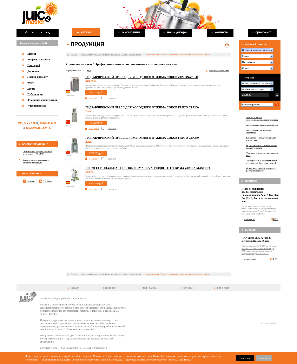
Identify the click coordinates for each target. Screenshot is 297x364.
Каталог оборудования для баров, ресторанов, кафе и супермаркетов (111, 54)
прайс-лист (223, 287)
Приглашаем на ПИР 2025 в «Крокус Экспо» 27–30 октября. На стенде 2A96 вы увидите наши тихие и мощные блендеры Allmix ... (259, 250)
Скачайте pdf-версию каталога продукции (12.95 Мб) (37, 152)
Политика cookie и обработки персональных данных (163, 359)
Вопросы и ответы (38, 59)
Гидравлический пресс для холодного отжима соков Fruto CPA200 (142, 107)
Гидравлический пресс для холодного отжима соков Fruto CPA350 (142, 137)
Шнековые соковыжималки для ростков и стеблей (261, 169)
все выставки (250, 259)
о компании (109, 287)
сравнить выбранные (219, 70)
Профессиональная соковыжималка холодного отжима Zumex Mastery (148, 168)
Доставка (33, 71)
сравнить (112, 98)
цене (89, 70)
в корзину (94, 98)
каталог (75, 287)
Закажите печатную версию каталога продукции (36, 161)
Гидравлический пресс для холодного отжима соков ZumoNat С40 (141, 77)
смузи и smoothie (269, 323)
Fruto (88, 111)
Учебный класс (36, 105)
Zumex (89, 171)
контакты (187, 287)
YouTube (47, 181)
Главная (74, 54)
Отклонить (264, 358)
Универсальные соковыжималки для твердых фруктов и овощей (261, 161)
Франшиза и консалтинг (42, 99)
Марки (31, 53)
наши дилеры (150, 287)
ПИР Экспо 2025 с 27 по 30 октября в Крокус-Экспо (256, 239)
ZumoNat (90, 80)
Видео (31, 88)
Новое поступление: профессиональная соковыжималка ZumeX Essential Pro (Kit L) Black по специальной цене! (260, 195)
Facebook (31, 181)
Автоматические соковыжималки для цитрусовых (262, 118)
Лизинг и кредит (37, 76)
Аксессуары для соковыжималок (262, 125)
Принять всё (245, 358)
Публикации (35, 94)
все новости (249, 219)
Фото (30, 82)
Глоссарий (33, 65)
